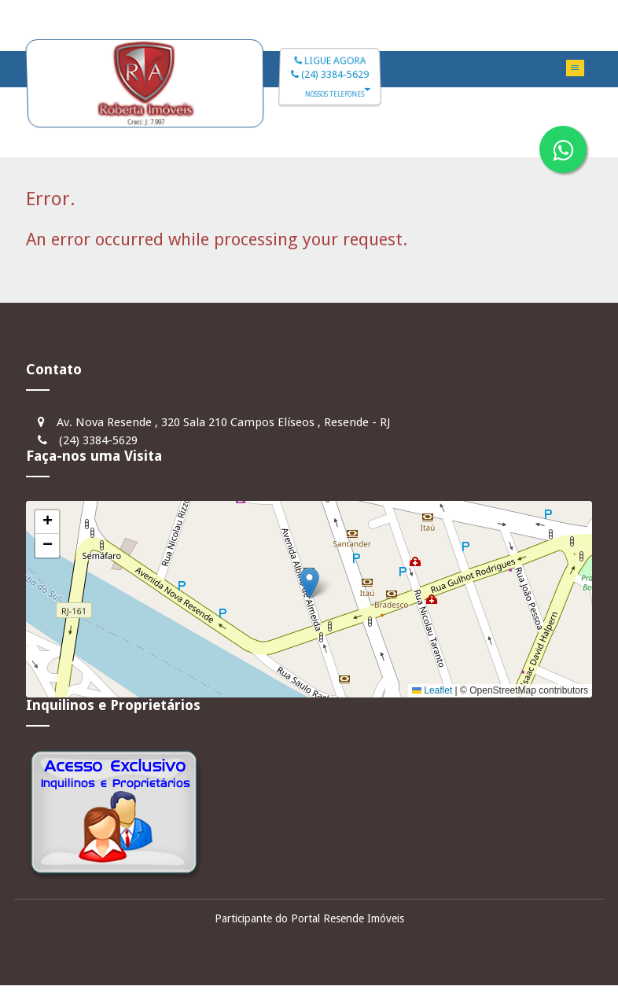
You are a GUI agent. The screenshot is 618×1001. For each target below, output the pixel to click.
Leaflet (432, 690)
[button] (309, 583)
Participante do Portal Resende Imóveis (309, 918)
